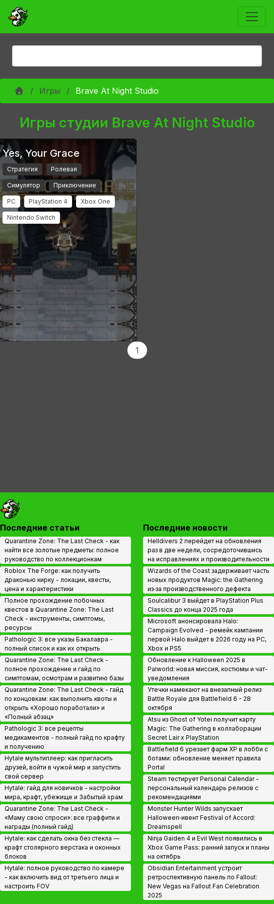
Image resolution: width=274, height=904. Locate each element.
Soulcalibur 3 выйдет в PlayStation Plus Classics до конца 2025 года (205, 605)
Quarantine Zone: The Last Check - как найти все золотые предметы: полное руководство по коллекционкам (62, 550)
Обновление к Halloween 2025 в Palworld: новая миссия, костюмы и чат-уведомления (208, 669)
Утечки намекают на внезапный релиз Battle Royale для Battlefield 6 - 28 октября (204, 699)
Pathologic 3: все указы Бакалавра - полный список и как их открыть (59, 643)
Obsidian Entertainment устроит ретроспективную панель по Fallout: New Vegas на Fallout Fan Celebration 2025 (203, 881)
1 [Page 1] (137, 350)
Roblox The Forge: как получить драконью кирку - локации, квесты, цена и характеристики (58, 580)
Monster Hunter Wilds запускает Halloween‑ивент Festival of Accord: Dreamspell (201, 817)
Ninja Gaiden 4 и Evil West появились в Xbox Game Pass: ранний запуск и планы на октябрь (208, 847)
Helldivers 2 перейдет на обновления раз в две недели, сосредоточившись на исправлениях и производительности (208, 550)
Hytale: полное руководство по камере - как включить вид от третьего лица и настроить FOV (64, 877)
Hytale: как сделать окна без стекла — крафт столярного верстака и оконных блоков (63, 847)
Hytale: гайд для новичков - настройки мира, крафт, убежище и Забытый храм (64, 792)
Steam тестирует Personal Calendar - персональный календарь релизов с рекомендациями (203, 788)
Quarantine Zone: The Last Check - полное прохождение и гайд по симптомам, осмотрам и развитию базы (64, 669)
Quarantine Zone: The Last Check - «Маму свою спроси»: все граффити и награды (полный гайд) (62, 817)
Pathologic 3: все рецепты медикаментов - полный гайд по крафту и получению (65, 737)
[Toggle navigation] (252, 17)
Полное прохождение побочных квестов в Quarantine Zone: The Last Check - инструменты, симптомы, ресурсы (59, 614)
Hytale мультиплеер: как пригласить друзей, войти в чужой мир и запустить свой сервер (63, 767)
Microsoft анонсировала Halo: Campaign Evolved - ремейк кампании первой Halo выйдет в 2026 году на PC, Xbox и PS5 (207, 634)
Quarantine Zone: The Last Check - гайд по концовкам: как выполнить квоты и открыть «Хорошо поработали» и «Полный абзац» (64, 703)
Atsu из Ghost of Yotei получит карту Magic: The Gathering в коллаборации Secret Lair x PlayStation (204, 728)
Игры (49, 91)
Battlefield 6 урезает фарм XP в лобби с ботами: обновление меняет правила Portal (208, 758)
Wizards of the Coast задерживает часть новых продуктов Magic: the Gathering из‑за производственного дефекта (208, 580)
